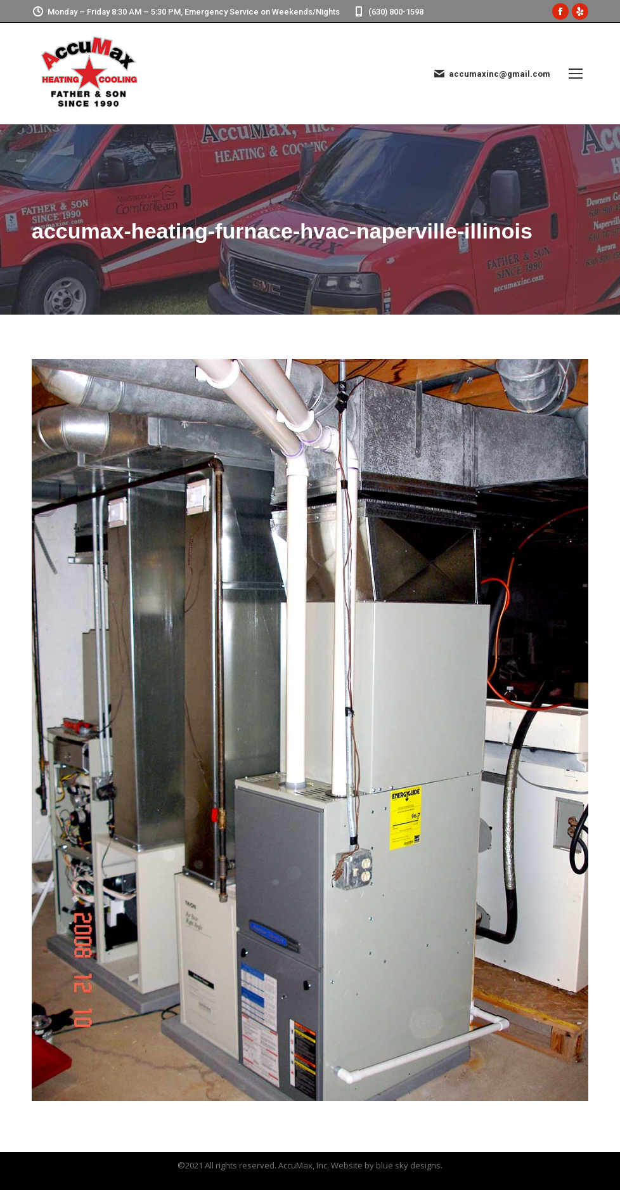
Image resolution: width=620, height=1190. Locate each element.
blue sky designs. (409, 1165)
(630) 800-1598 (387, 12)
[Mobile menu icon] (575, 73)
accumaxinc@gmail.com (491, 74)
